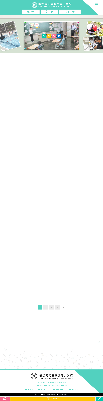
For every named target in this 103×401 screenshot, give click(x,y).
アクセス (73, 389)
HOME (29, 389)
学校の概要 (58, 389)
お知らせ (42, 389)
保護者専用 (53, 398)
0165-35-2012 (44, 385)
